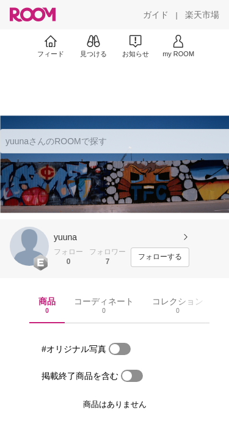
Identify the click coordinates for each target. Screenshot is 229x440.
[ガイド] (156, 14)
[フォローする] (160, 257)
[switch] (120, 349)
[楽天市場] (202, 14)
